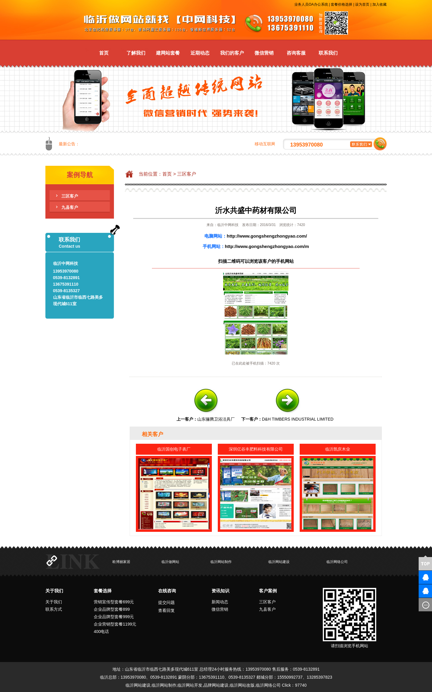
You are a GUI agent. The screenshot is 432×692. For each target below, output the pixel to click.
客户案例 (268, 590)
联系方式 (53, 609)
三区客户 (69, 196)
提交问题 (166, 602)
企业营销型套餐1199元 (115, 624)
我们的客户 (232, 52)
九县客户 (69, 207)
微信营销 (264, 52)
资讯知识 (220, 590)
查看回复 (166, 610)
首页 (104, 52)
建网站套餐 (168, 52)
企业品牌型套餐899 (112, 609)
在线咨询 (167, 590)
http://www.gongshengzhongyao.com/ (267, 235)
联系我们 (328, 52)
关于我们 (54, 590)
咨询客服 (296, 52)
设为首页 (362, 4)
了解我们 (135, 52)
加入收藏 (379, 4)
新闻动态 (220, 601)
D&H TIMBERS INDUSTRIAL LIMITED (297, 419)
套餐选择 (103, 590)
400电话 (101, 631)
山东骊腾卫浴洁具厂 (216, 419)
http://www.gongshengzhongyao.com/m (267, 246)
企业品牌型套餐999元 (114, 616)
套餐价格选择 (341, 4)
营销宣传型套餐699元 (114, 601)
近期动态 (199, 52)
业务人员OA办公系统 (311, 4)
